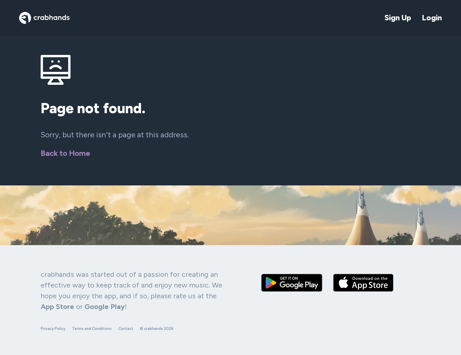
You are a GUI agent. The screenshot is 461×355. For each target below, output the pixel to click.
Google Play (105, 306)
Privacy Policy (53, 328)
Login (432, 17)
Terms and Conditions (92, 328)
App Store (57, 306)
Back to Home (65, 153)
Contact (125, 328)
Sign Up (398, 17)
